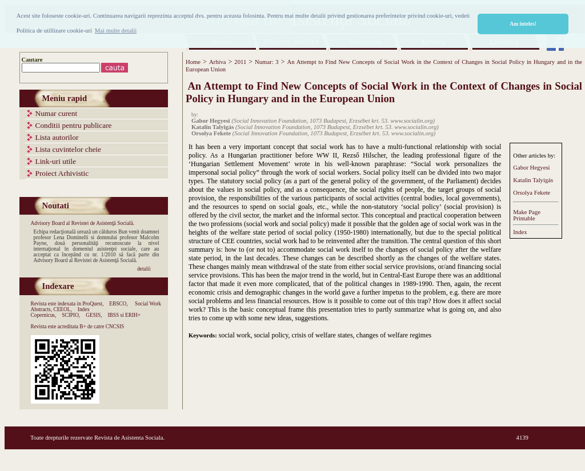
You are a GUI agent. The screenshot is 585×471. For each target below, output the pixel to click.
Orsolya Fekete (531, 193)
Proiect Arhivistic (62, 173)
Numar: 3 (267, 62)
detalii (143, 269)
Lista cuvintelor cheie (68, 149)
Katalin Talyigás (533, 180)
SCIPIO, (71, 315)
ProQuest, (92, 304)
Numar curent (56, 113)
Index (520, 232)
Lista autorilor (57, 137)
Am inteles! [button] (523, 24)
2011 (240, 62)
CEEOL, (62, 309)
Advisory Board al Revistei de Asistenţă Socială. (83, 223)
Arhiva (217, 62)
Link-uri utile (55, 161)
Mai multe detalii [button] (116, 30)
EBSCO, (118, 304)
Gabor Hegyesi (531, 167)
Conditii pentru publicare (73, 125)
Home (193, 62)
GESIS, (94, 315)
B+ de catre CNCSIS (101, 326)
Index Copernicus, (60, 312)
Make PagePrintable (526, 215)
